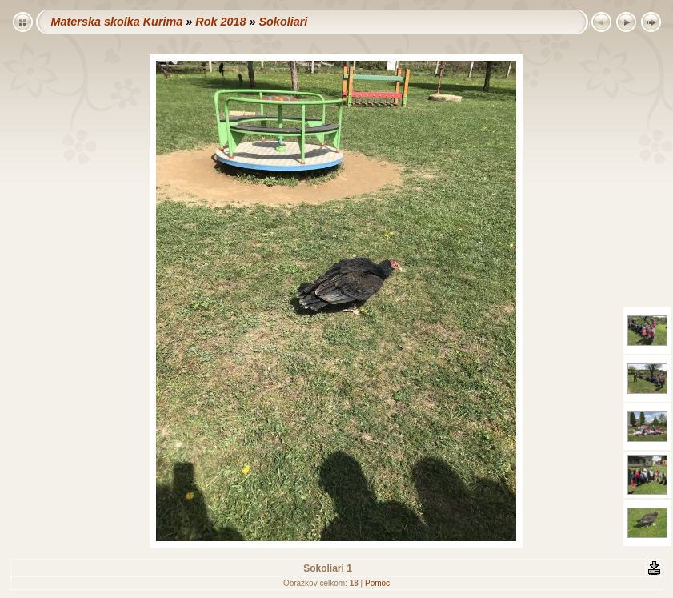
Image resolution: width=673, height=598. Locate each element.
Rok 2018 (220, 21)
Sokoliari (282, 21)
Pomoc (377, 583)
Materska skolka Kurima (117, 21)
